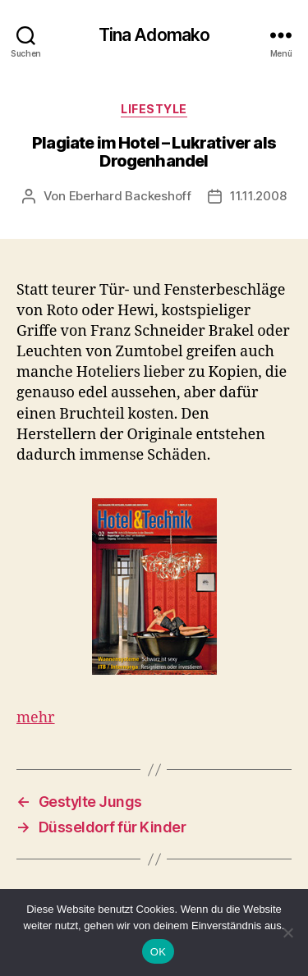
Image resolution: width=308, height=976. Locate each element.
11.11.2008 (258, 196)
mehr (35, 717)
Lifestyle (154, 109)
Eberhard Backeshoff (130, 196)
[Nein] (287, 932)
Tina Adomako (154, 35)
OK (158, 952)
